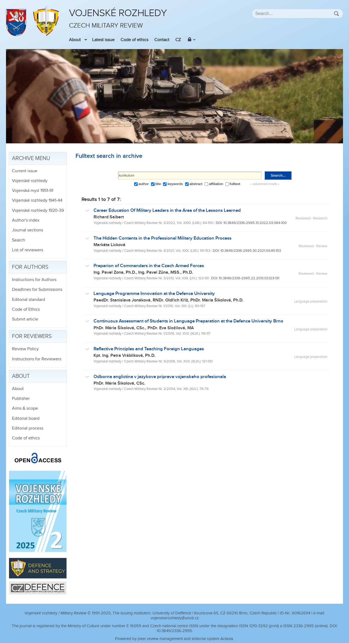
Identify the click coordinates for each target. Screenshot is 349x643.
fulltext (235, 184)
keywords (175, 184)
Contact (161, 40)
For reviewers (32, 336)
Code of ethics (134, 40)
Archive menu (31, 158)
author (144, 184)
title (158, 184)
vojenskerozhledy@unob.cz (175, 618)
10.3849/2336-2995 (174, 631)
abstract (195, 184)
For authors (30, 267)
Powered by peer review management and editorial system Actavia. (174, 638)
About (75, 40)
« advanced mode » (264, 184)
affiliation (216, 184)
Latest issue (103, 40)
